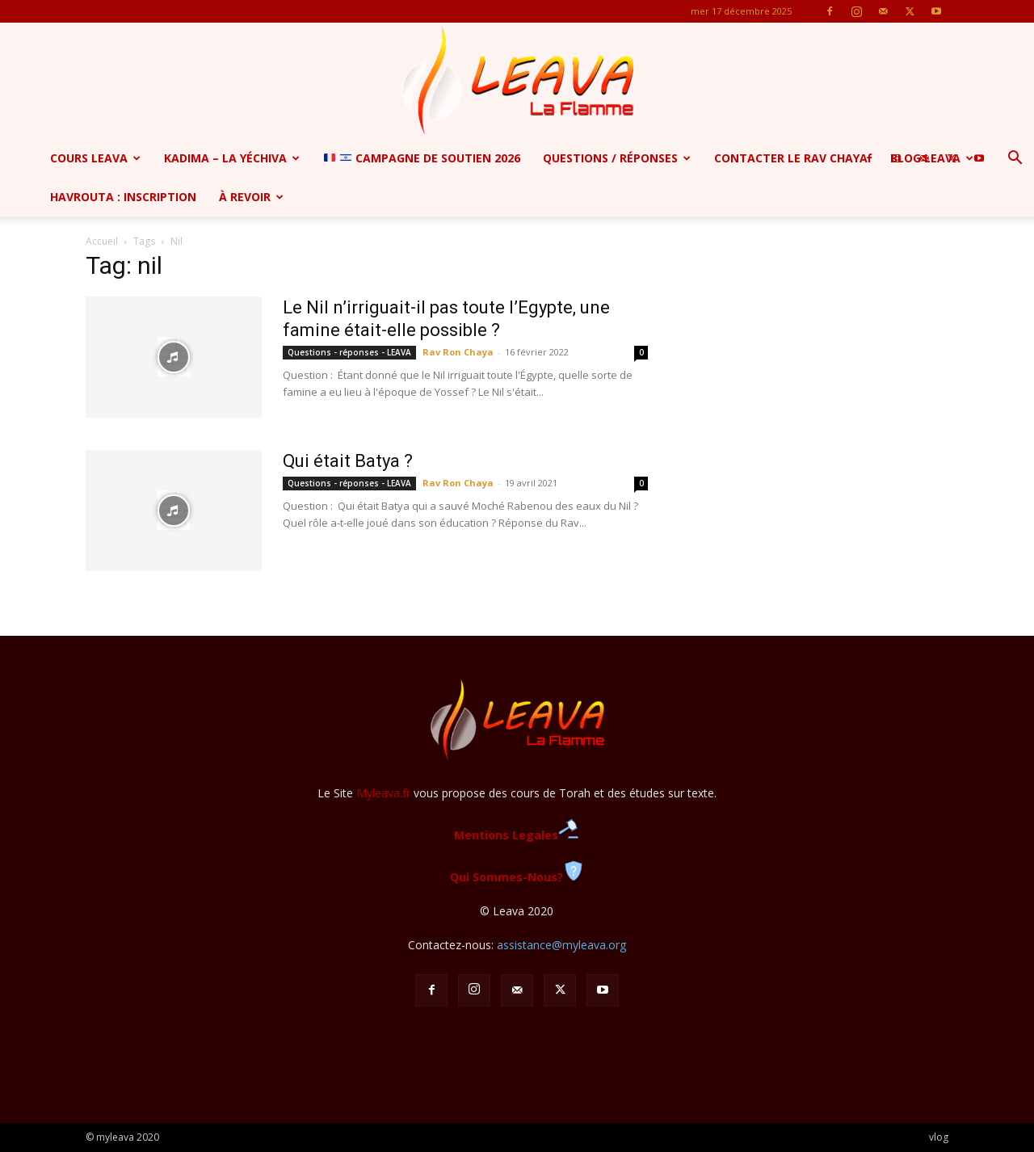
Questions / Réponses (617, 158)
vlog (938, 1137)
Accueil (102, 241)
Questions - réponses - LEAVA (349, 352)
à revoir (251, 196)
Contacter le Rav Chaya (791, 158)
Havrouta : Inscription (123, 196)
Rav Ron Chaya (458, 352)
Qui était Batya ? (348, 461)
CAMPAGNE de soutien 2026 (422, 158)
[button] (1014, 159)
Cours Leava (95, 158)
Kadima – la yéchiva (232, 158)
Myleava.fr (383, 793)
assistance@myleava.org (561, 944)
